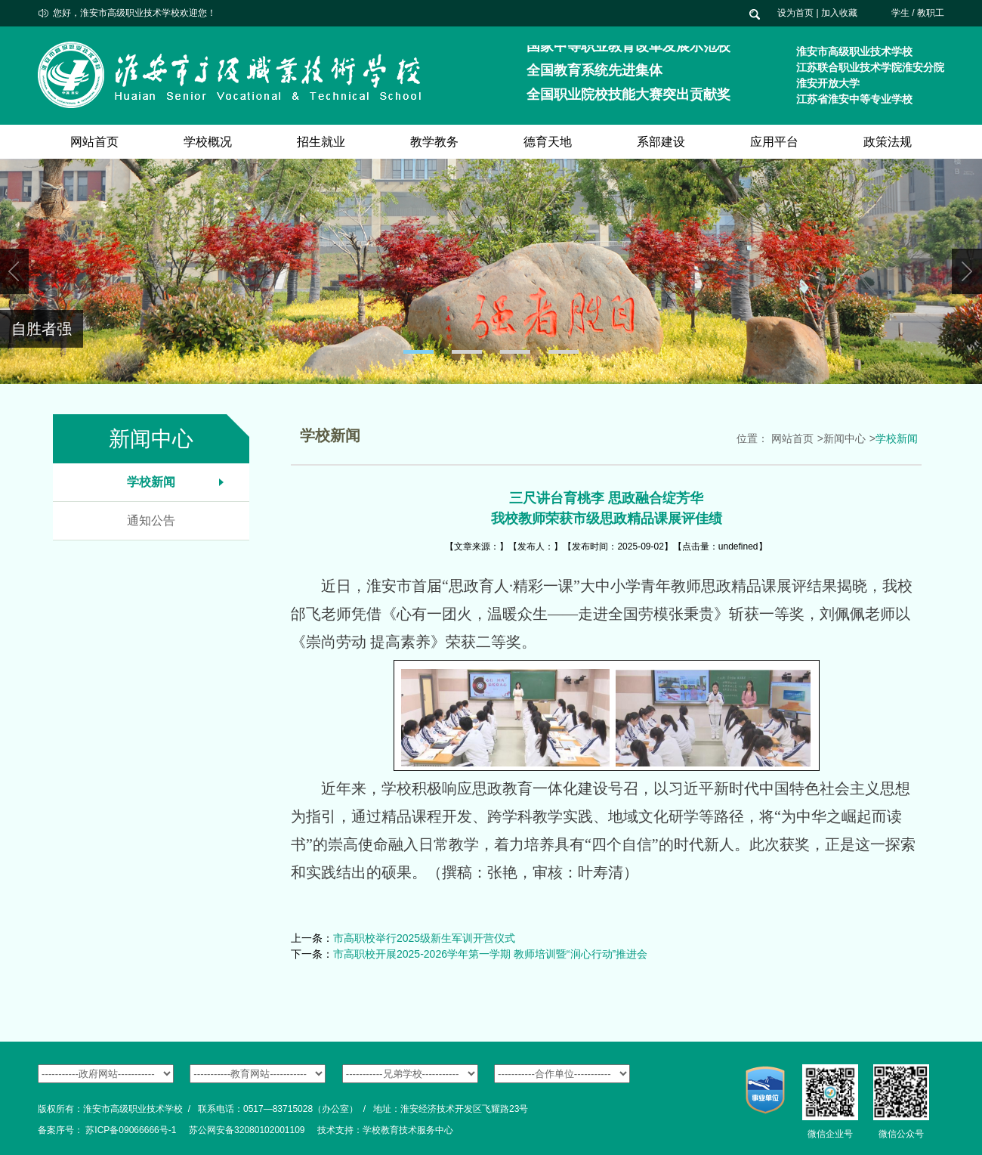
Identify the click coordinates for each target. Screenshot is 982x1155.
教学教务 (434, 141)
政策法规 (887, 141)
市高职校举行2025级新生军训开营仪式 (424, 938)
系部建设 (661, 141)
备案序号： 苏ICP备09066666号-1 (107, 1130)
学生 (900, 13)
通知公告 (151, 520)
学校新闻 (151, 481)
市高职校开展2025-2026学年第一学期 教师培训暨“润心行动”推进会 (490, 954)
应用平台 (774, 141)
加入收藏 (839, 13)
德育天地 (547, 141)
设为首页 (795, 13)
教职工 (930, 13)
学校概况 (208, 141)
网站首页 (94, 141)
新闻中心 (844, 438)
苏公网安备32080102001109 (246, 1130)
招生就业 (321, 141)
